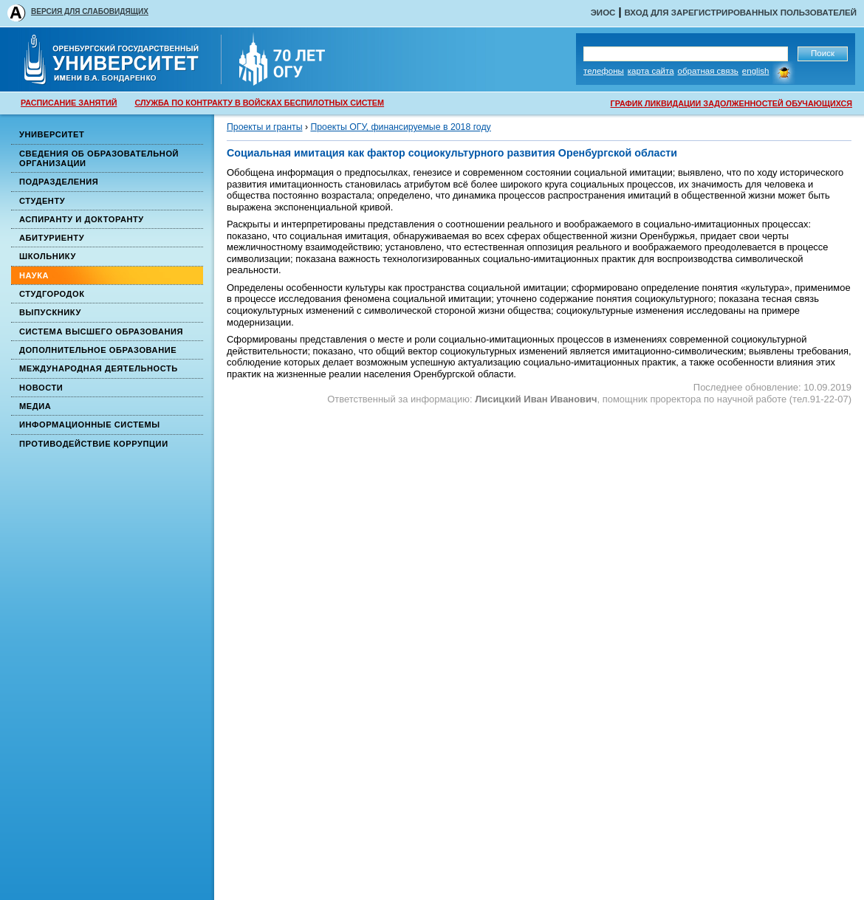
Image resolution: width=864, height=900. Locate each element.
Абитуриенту (51, 237)
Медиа (35, 406)
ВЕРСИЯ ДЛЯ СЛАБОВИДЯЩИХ (89, 11)
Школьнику (47, 256)
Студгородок (52, 293)
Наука (34, 275)
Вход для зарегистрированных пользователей (740, 12)
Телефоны (603, 70)
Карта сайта (651, 70)
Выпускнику (50, 312)
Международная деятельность (98, 368)
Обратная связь (708, 70)
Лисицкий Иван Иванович (536, 399)
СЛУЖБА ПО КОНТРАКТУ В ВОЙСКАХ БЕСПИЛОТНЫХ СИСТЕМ (259, 102)
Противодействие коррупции (93, 443)
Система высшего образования (101, 331)
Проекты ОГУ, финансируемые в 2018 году (400, 127)
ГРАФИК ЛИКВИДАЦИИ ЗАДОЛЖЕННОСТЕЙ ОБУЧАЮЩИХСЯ (731, 103)
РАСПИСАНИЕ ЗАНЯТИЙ (69, 102)
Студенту (42, 200)
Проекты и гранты (264, 127)
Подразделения (58, 181)
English (755, 70)
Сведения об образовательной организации (99, 158)
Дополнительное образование (97, 350)
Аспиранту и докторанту (81, 219)
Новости (41, 387)
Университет (51, 134)
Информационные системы (89, 424)
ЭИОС (603, 12)
